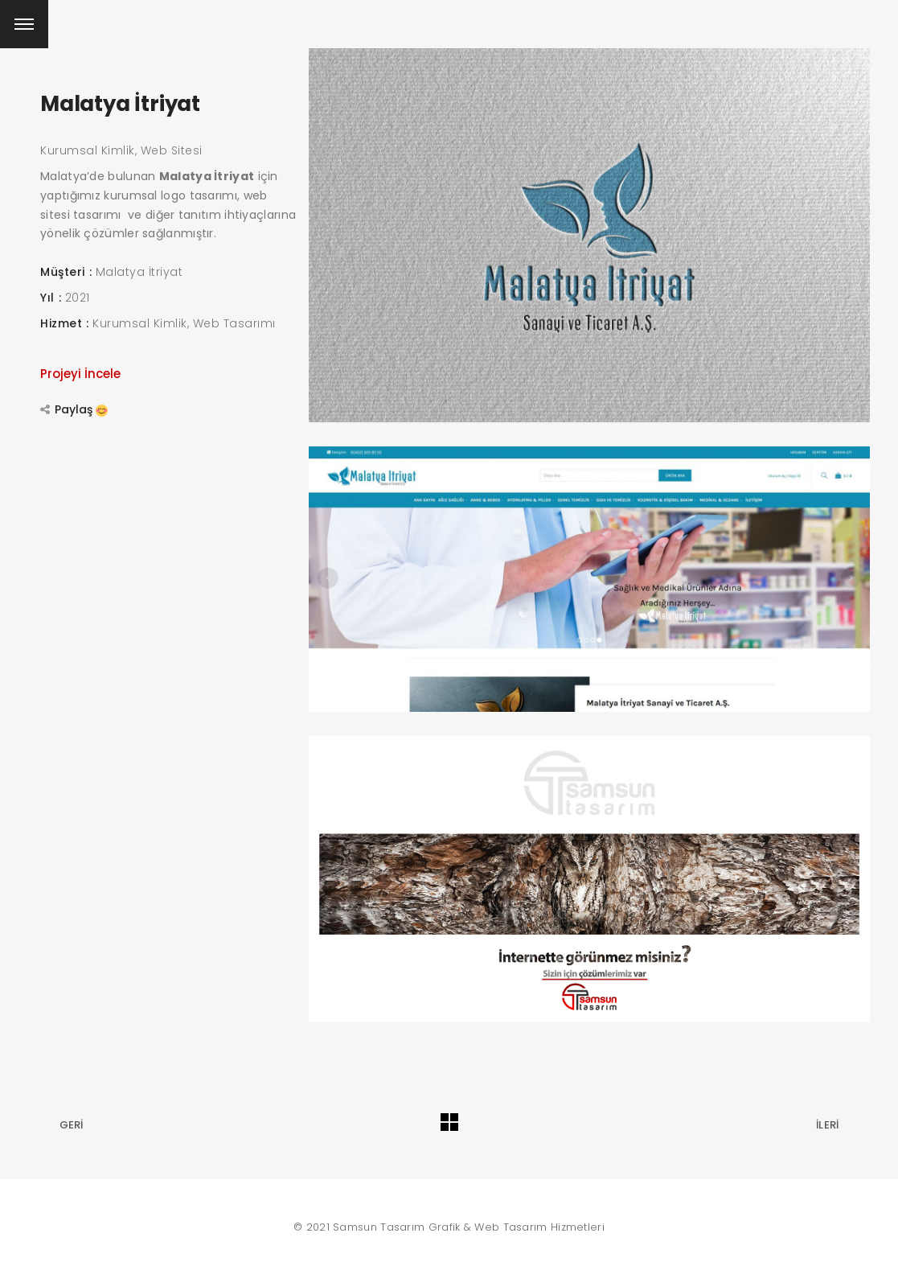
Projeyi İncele (80, 373)
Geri (71, 1125)
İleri (827, 1125)
